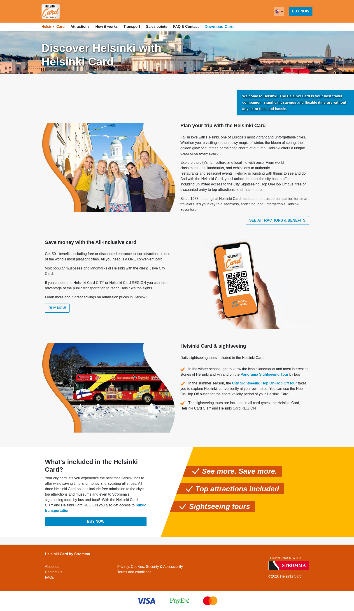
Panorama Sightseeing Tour (264, 375)
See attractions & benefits (277, 220)
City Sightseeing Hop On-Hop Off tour (264, 384)
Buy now (57, 309)
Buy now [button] (300, 11)
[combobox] (279, 11)
